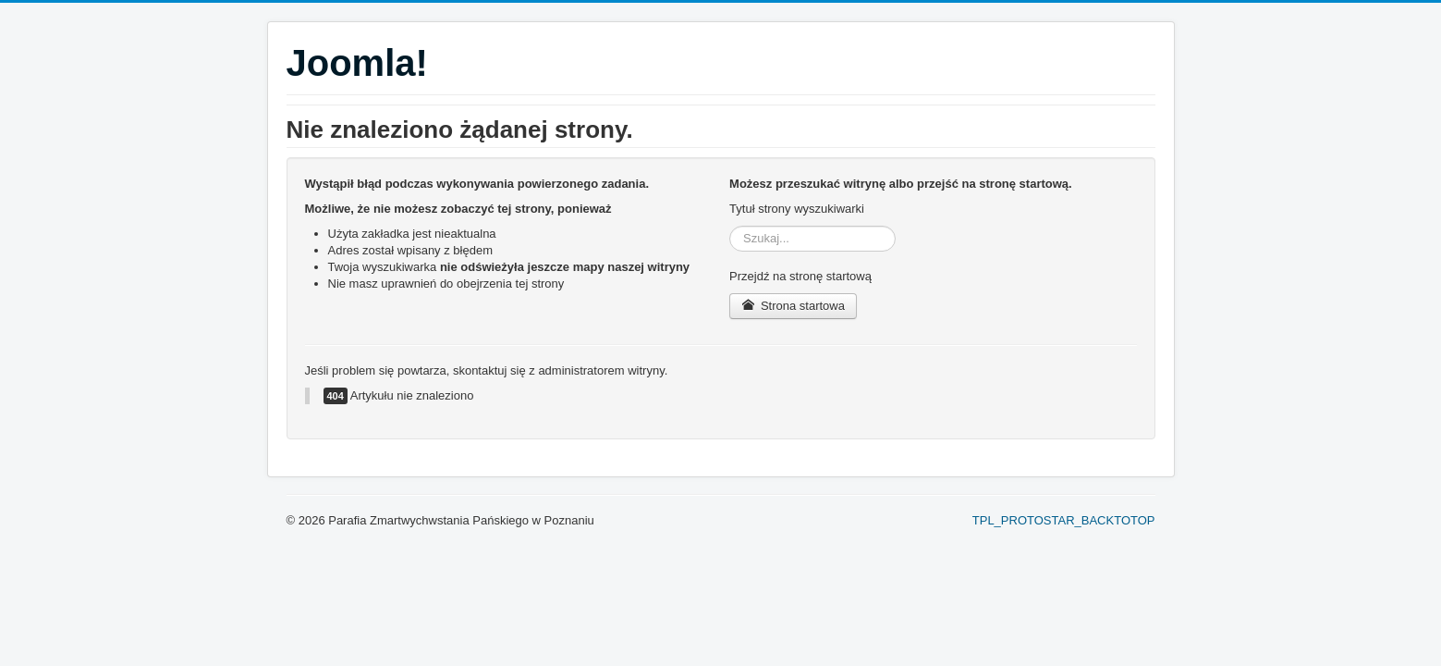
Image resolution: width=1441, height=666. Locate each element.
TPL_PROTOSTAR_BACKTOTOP (1063, 520)
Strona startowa (793, 306)
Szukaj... (729, 226)
